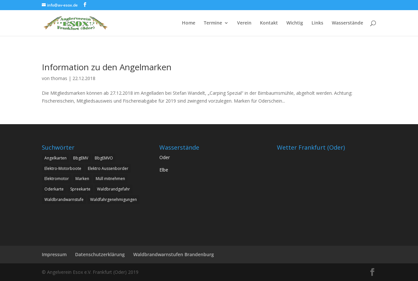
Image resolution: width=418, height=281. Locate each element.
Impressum (54, 254)
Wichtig (294, 23)
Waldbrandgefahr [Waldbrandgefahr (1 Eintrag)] (113, 189)
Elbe (163, 170)
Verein (244, 23)
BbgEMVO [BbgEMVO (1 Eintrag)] (104, 158)
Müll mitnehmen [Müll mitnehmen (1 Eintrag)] (110, 178)
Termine (213, 23)
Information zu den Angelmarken (106, 67)
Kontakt (269, 23)
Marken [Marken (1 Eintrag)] (82, 178)
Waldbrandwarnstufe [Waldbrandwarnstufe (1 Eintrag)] (64, 199)
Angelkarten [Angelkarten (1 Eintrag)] (55, 158)
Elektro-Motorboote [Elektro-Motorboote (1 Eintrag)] (62, 168)
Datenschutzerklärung (100, 254)
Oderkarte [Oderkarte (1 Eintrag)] (54, 189)
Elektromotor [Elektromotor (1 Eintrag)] (56, 178)
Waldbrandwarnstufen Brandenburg (173, 254)
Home (188, 23)
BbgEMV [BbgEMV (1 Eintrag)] (80, 158)
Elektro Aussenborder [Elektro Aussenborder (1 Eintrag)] (108, 168)
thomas (59, 78)
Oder (164, 157)
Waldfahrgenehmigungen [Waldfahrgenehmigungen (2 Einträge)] (113, 199)
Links (317, 23)
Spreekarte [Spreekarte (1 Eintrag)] (80, 189)
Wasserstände (347, 23)
